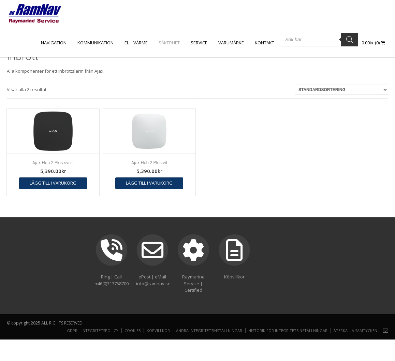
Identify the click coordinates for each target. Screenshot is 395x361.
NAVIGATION (54, 43)
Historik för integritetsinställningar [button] (287, 330)
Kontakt (264, 43)
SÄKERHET (169, 43)
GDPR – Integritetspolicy (92, 330)
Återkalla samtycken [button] (355, 330)
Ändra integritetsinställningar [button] (209, 330)
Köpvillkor (158, 330)
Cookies (133, 330)
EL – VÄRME (136, 43)
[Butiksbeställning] (341, 90)
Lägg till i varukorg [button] (53, 183)
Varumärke (231, 43)
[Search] (349, 39)
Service (199, 43)
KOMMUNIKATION (95, 43)
